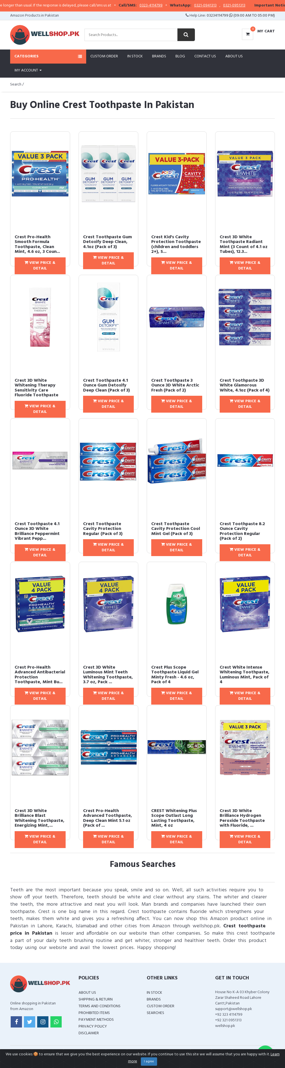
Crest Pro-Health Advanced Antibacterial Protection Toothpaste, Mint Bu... (40, 675)
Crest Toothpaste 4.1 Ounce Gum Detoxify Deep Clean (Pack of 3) (106, 385)
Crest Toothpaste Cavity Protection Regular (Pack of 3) (103, 529)
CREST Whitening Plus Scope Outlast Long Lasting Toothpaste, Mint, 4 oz (174, 818)
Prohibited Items (94, 1013)
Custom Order (104, 56)
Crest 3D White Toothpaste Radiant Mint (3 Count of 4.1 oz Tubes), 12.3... (244, 244)
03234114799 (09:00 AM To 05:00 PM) (241, 15)
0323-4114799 (163, 5)
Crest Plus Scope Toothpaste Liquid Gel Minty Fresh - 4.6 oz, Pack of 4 (175, 675)
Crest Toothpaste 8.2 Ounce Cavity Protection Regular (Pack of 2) (242, 531)
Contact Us (205, 56)
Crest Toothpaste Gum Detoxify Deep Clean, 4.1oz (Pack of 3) (107, 242)
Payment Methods (96, 1020)
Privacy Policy (93, 1026)
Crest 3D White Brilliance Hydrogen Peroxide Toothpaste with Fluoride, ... (242, 818)
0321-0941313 (217, 5)
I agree (149, 1061)
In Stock (135, 56)
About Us (234, 56)
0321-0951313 (246, 5)
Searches (155, 1013)
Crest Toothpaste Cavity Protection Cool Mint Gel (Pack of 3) (175, 529)
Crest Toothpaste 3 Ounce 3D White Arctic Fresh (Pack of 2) (175, 385)
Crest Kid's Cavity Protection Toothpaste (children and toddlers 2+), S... (176, 244)
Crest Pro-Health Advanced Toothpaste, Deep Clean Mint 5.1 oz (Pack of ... (107, 818)
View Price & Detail (40, 266)
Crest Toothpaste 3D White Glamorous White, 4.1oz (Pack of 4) (245, 385)
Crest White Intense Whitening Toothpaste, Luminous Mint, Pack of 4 (245, 675)
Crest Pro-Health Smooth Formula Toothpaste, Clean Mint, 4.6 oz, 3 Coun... (37, 244)
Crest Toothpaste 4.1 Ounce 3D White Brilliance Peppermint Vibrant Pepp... (37, 531)
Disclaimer (89, 1033)
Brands (159, 56)
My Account (28, 70)
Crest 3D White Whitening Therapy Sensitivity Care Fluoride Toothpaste (36, 388)
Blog (180, 56)
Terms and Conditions (100, 1006)
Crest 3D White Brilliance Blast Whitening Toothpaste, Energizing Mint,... (39, 818)
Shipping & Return (96, 999)
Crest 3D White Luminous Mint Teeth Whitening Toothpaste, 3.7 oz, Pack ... (108, 675)
